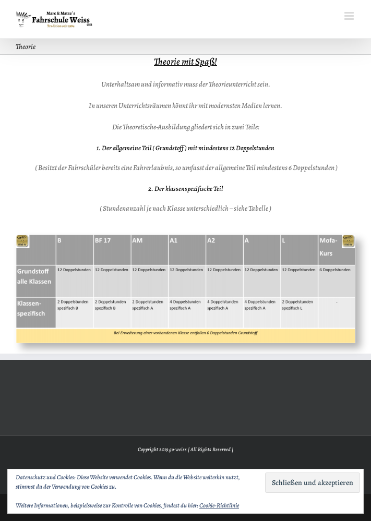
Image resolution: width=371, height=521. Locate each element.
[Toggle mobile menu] (349, 15)
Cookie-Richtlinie (219, 505)
